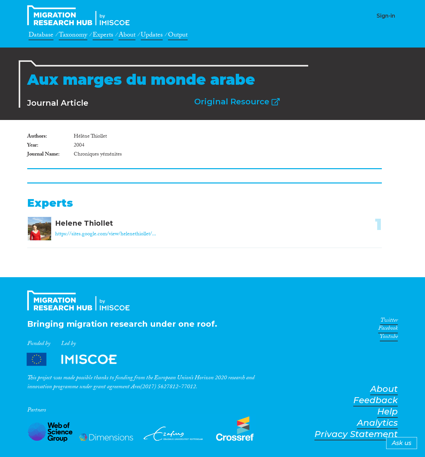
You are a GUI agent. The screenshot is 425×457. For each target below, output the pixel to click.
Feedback (375, 400)
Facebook (388, 329)
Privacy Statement (356, 434)
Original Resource (237, 101)
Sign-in (386, 16)
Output (178, 36)
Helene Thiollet (84, 223)
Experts (103, 36)
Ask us (401, 443)
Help (387, 411)
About (127, 36)
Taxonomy (73, 36)
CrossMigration (80, 15)
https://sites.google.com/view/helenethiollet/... (105, 234)
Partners (77, 359)
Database (41, 36)
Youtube (389, 338)
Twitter (389, 321)
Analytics (377, 423)
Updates (152, 36)
